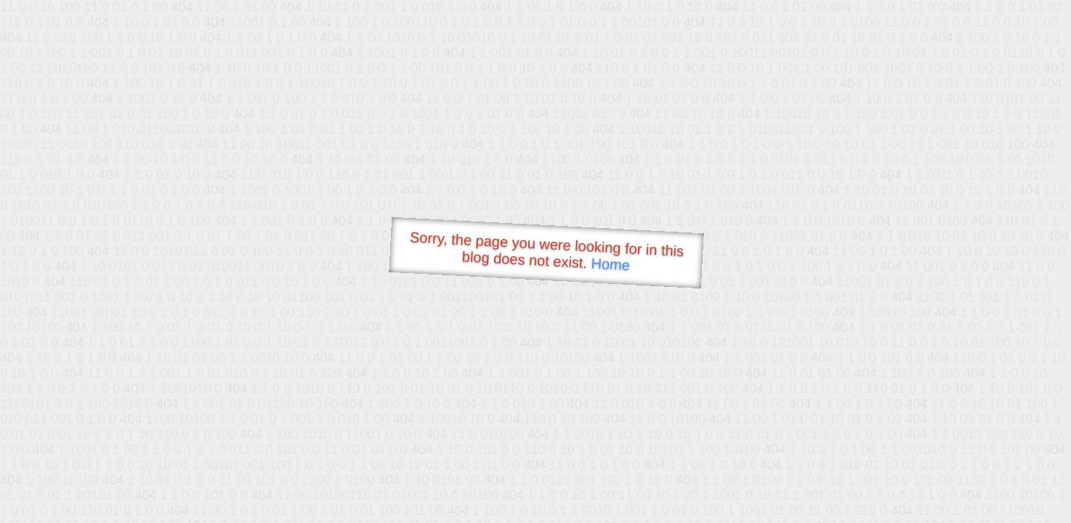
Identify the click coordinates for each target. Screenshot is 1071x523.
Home (610, 264)
